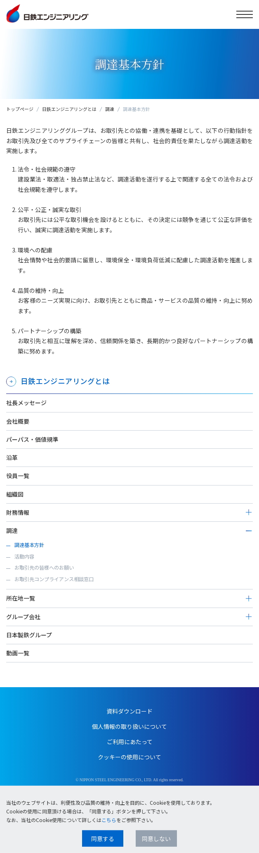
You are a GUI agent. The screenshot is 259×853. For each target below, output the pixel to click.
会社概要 (17, 421)
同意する (102, 838)
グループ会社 (23, 617)
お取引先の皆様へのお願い (44, 567)
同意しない (156, 838)
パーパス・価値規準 (32, 439)
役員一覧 (17, 475)
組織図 (15, 494)
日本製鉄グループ (29, 635)
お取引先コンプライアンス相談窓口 (54, 579)
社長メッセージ (26, 402)
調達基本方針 (29, 545)
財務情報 (17, 512)
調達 (109, 109)
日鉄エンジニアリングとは (69, 109)
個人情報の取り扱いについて (129, 726)
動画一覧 (17, 653)
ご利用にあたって (130, 742)
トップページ (19, 109)
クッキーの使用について (129, 757)
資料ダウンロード (129, 711)
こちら (108, 819)
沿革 (12, 457)
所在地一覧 (20, 598)
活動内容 (24, 556)
